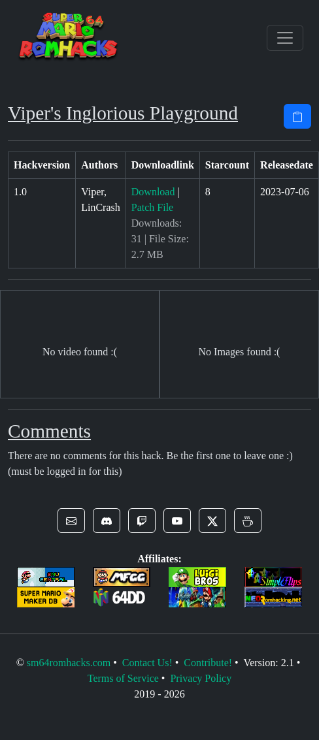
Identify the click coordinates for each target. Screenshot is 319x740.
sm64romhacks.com (68, 662)
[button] (71, 520)
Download (153, 191)
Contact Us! (147, 662)
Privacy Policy (200, 678)
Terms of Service (123, 678)
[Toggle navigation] (285, 38)
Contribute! (208, 662)
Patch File (152, 207)
